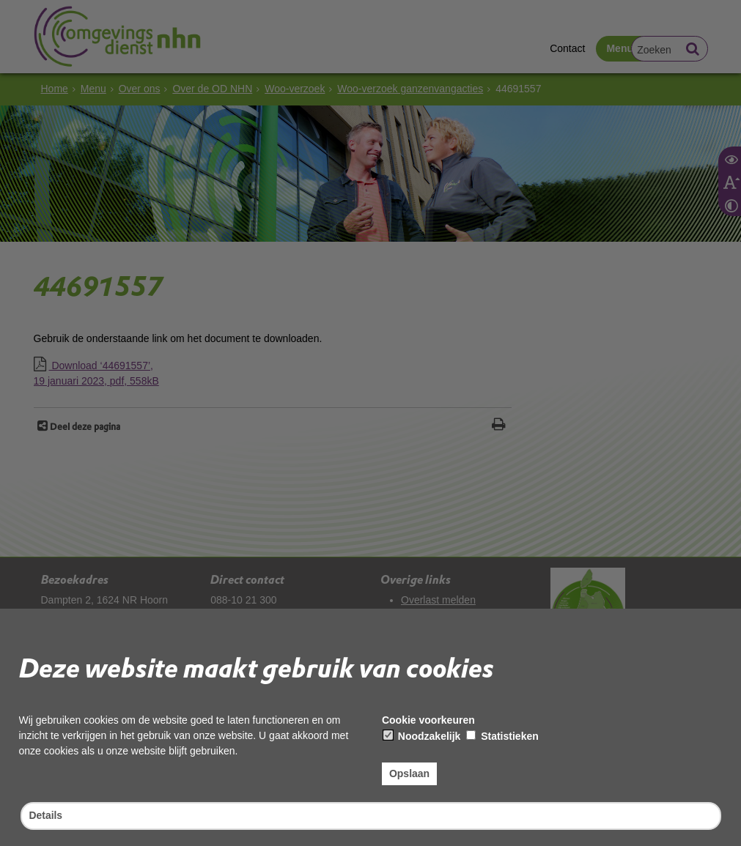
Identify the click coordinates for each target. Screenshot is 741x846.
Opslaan (409, 773)
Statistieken (502, 736)
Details (46, 815)
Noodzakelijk (421, 736)
